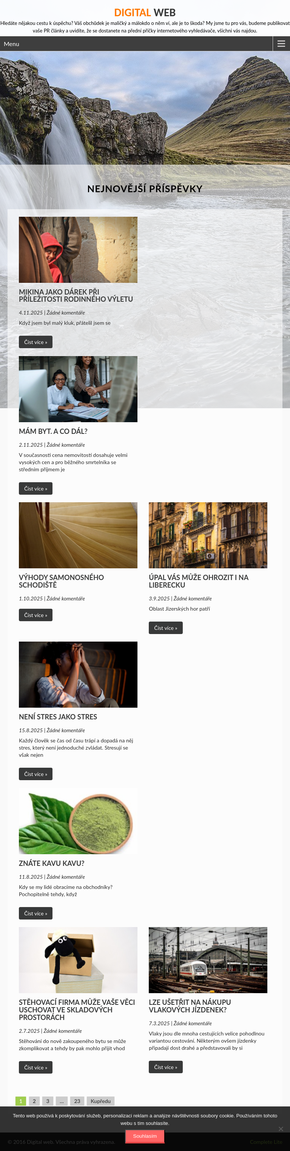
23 (77, 1101)
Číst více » (35, 342)
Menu (11, 43)
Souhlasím (145, 1136)
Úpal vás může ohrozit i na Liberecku (198, 581)
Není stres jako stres (58, 717)
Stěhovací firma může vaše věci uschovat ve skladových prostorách (77, 1009)
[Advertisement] (145, 108)
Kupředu (101, 1101)
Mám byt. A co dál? (53, 431)
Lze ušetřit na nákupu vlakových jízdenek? (190, 1006)
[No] (280, 1128)
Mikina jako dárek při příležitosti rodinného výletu (76, 296)
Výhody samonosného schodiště (61, 581)
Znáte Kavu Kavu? (52, 863)
